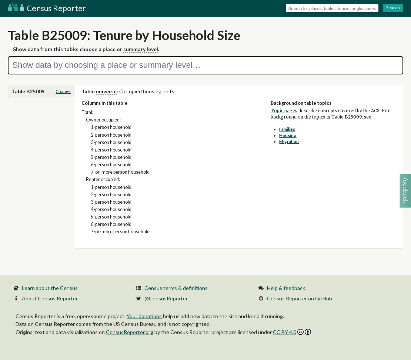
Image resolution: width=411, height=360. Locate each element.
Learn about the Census (50, 288)
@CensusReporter (166, 298)
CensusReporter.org (129, 332)
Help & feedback (286, 288)
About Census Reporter (50, 298)
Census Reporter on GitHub (299, 298)
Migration (289, 141)
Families (287, 129)
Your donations (144, 316)
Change (63, 91)
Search (393, 7)
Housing (287, 135)
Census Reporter (47, 8)
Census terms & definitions (176, 288)
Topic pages (284, 110)
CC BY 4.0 (292, 332)
